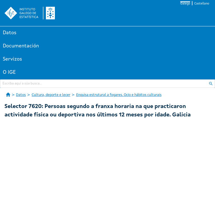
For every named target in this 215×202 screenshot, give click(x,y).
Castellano (201, 3)
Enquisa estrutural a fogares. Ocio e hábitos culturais (119, 95)
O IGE (9, 72)
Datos (10, 32)
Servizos (12, 59)
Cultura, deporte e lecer (51, 95)
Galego (185, 3)
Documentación (21, 46)
